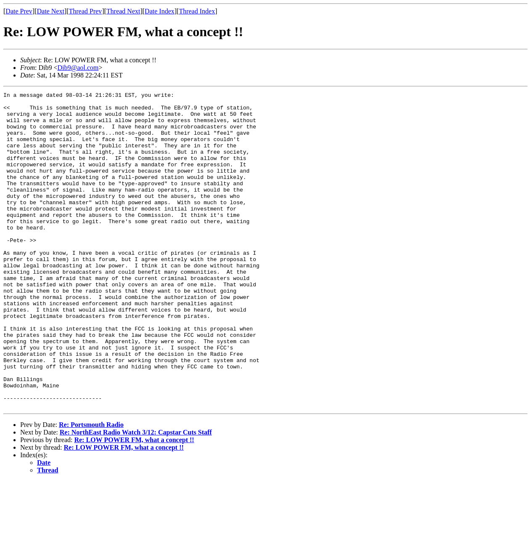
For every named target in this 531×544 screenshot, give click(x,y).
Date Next (50, 11)
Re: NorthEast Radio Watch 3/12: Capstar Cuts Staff (136, 495)
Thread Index (197, 11)
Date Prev (18, 11)
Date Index (160, 11)
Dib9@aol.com (77, 67)
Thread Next (123, 11)
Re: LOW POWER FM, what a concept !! (134, 503)
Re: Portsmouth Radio (91, 487)
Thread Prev (85, 11)
